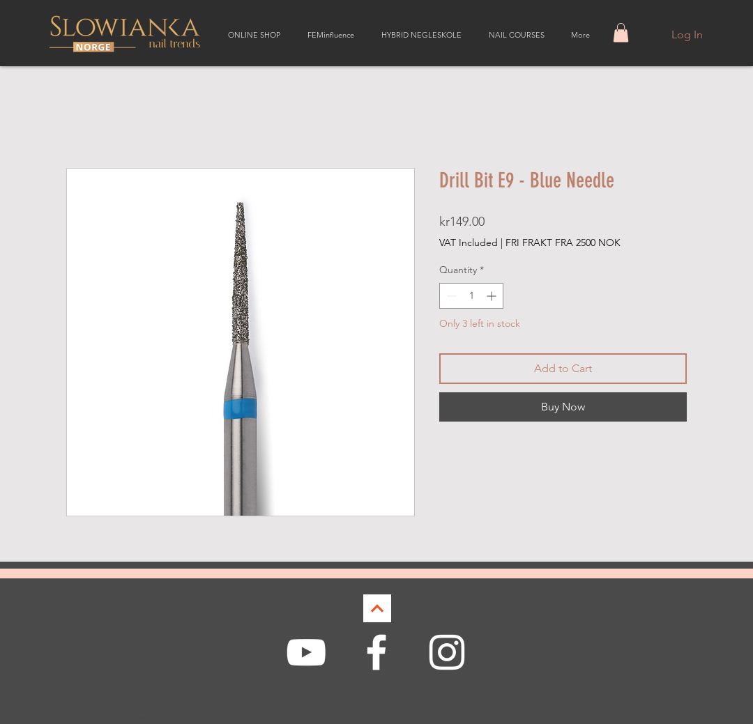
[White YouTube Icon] (306, 652)
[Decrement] (450, 296)
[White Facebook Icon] (376, 652)
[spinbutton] (471, 296)
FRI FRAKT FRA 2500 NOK (563, 242)
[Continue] (377, 608)
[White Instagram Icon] (447, 652)
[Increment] (492, 296)
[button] (621, 32)
